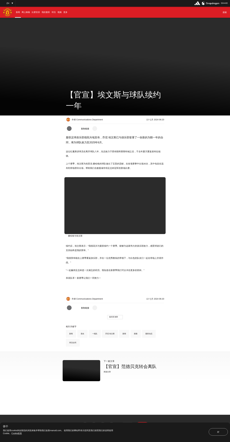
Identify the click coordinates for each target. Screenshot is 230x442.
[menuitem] (18, 12)
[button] (7, 3)
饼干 (5, 426)
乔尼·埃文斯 (110, 334)
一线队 (94, 334)
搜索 (135, 334)
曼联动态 (148, 334)
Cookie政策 (16, 433)
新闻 (71, 334)
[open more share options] (94, 128)
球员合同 (72, 343)
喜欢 (82, 334)
